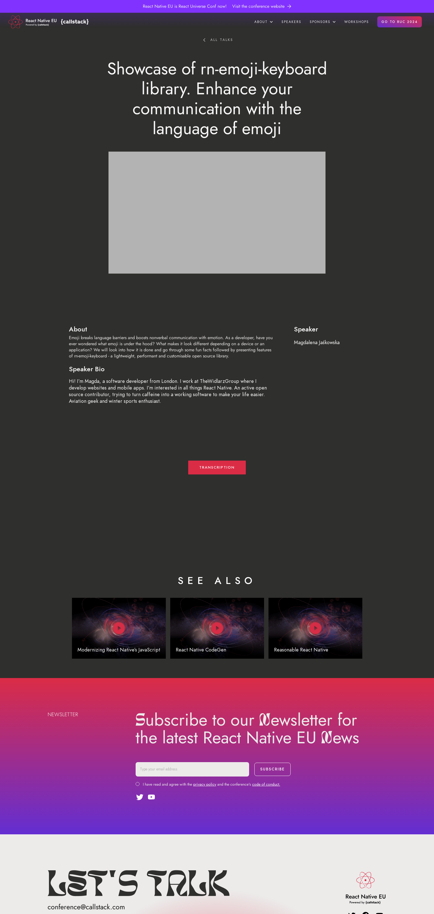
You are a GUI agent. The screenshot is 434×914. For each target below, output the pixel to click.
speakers (291, 22)
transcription (217, 467)
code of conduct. (266, 784)
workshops (356, 22)
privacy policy (204, 784)
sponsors (320, 22)
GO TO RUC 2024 (399, 22)
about (261, 22)
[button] (264, 22)
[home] (33, 22)
